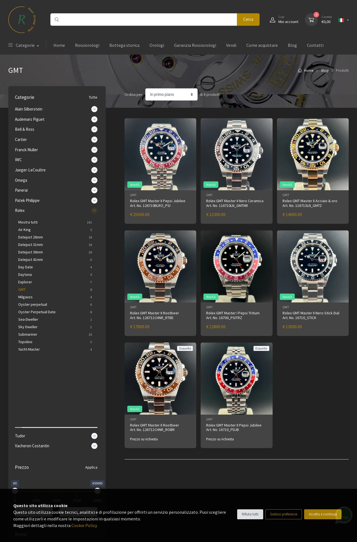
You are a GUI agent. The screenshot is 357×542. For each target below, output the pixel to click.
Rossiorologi (87, 45)
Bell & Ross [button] (57, 129)
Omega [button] (57, 180)
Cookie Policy (84, 525)
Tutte (93, 97)
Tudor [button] (57, 360)
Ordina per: (134, 94)
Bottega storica (124, 45)
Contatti (315, 45)
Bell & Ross (32, 486)
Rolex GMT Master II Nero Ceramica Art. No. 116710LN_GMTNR (234, 203)
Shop (325, 70)
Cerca (248, 19)
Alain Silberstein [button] (57, 109)
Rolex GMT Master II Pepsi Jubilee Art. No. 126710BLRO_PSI (157, 203)
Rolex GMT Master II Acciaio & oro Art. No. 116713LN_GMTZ (310, 203)
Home (59, 45)
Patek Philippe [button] (57, 200)
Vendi (231, 45)
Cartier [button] (57, 140)
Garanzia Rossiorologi (195, 45)
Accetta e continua (323, 514)
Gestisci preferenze (283, 514)
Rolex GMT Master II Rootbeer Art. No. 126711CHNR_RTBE (154, 315)
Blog (292, 45)
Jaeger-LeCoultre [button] (57, 170)
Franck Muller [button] (57, 150)
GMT (133, 195)
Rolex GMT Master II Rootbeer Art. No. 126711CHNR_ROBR (154, 427)
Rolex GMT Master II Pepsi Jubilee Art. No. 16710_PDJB (234, 427)
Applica (91, 391)
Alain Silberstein (36, 470)
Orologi (156, 45)
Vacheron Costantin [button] (57, 370)
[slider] (17, 415)
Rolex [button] (57, 210)
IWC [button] (57, 160)
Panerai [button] (57, 190)
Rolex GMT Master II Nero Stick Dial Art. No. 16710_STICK (311, 315)
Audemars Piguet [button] (57, 119)
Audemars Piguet (37, 478)
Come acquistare (262, 45)
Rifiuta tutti (250, 514)
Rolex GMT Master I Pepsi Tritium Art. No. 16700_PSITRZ (233, 315)
